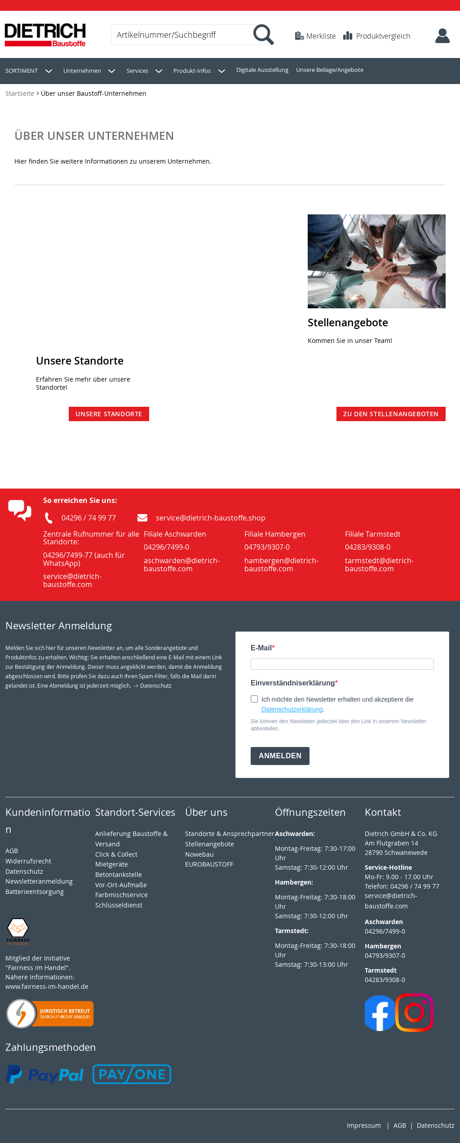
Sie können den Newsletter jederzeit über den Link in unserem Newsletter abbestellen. (338, 722)
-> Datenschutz (153, 683)
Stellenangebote (209, 841)
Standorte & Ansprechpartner (229, 831)
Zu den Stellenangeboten (391, 411)
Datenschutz (436, 1123)
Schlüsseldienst (118, 902)
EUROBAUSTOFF (209, 862)
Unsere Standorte (108, 411)
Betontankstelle (118, 872)
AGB (11, 848)
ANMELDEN (280, 753)
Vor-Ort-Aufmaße (121, 882)
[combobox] (190, 34)
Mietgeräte (111, 862)
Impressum (364, 1123)
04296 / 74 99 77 (89, 515)
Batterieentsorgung (34, 889)
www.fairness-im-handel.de (46, 984)
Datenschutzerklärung (292, 707)
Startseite (20, 91)
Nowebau (199, 852)
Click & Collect (116, 852)
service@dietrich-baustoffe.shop (210, 515)
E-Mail (261, 646)
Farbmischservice (121, 892)
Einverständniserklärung (293, 681)
